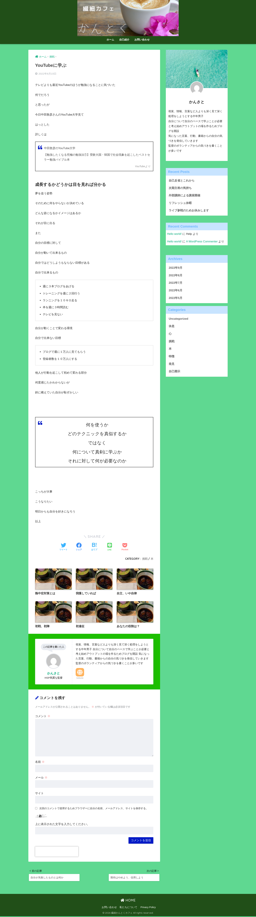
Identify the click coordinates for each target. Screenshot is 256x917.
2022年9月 (175, 268)
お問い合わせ (142, 39)
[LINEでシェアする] (109, 547)
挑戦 (145, 558)
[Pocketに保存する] (125, 547)
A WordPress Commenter (202, 241)
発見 (171, 364)
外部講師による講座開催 (184, 195)
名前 (40, 762)
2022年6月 (175, 290)
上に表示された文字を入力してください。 (62, 824)
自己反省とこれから (182, 180)
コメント (42, 716)
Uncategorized (178, 319)
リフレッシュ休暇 (180, 203)
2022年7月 (175, 283)
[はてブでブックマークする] (94, 547)
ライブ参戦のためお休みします (189, 210)
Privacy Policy (148, 908)
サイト (39, 793)
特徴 (171, 356)
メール (41, 777)
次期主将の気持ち (180, 188)
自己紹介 (124, 39)
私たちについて (128, 908)
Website (79, 678)
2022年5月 (175, 298)
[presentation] (56, 852)
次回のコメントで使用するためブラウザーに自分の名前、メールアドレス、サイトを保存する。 (93, 808)
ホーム (110, 39)
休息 (171, 326)
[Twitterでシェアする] (63, 547)
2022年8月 (175, 275)
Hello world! (174, 234)
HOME (128, 901)
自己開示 (174, 371)
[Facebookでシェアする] (79, 547)
